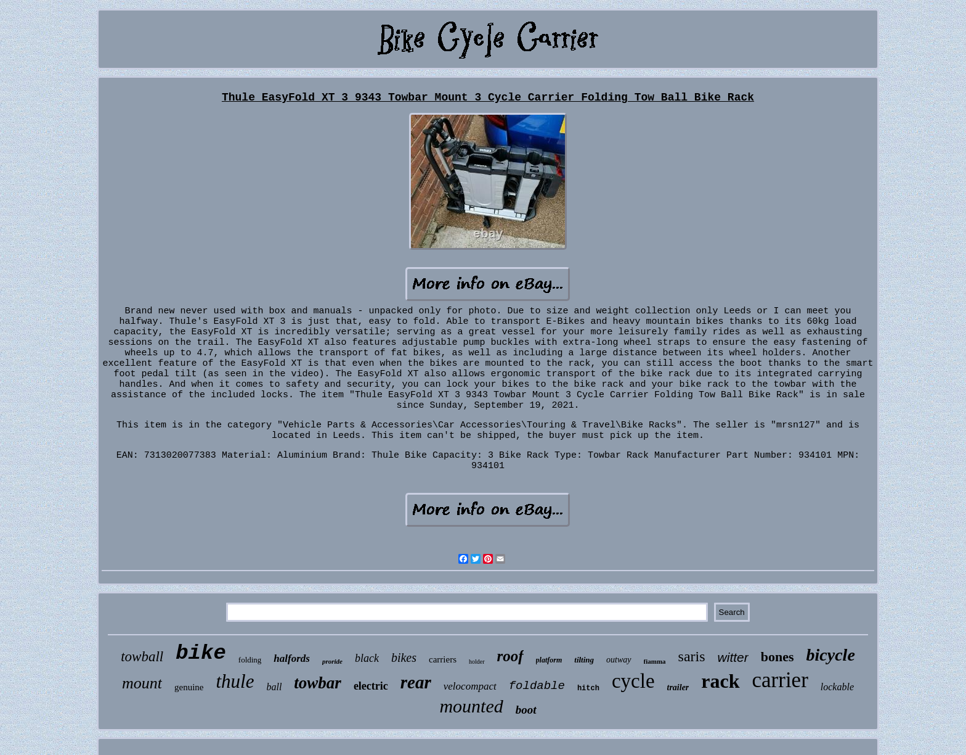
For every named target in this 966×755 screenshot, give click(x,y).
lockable (837, 687)
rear (415, 682)
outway (618, 659)
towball (142, 656)
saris (691, 656)
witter (733, 657)
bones (777, 656)
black (367, 658)
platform (549, 660)
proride (332, 661)
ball (274, 687)
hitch (588, 688)
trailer (678, 687)
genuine (188, 687)
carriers (443, 659)
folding (250, 659)
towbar (317, 683)
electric (371, 686)
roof (510, 656)
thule (235, 681)
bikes (403, 657)
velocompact (470, 686)
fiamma (655, 661)
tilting (584, 659)
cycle (633, 681)
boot (526, 709)
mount (142, 683)
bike (201, 653)
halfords (292, 658)
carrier (780, 680)
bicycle (830, 654)
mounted (471, 706)
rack (720, 681)
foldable (537, 686)
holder (477, 661)
